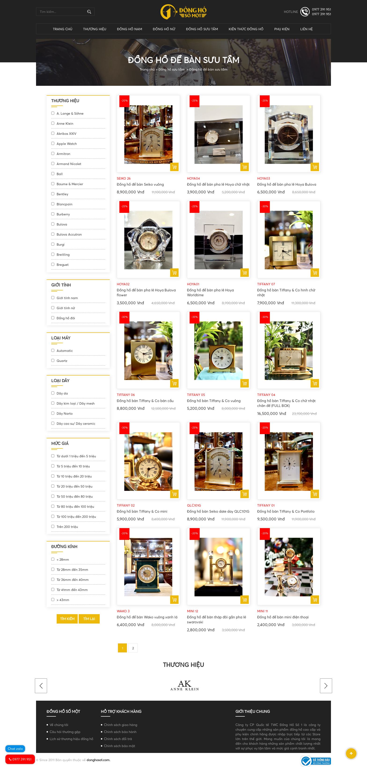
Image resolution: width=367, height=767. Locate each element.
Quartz (62, 361)
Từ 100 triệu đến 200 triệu (76, 517)
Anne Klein (65, 123)
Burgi (61, 244)
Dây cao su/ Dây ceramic (76, 423)
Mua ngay (174, 167)
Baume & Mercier (70, 184)
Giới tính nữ (66, 308)
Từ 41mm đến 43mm (72, 590)
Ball (60, 174)
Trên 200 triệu (67, 527)
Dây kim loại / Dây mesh (76, 403)
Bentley (62, 194)
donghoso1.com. (98, 760)
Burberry (63, 214)
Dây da (62, 393)
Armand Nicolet (69, 164)
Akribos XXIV (66, 133)
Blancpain (64, 204)
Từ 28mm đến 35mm (72, 569)
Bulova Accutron (69, 234)
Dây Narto (65, 413)
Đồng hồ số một (63, 711)
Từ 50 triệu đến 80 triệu (75, 496)
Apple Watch (67, 144)
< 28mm (63, 559)
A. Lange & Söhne (70, 113)
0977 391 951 (321, 9)
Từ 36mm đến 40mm (73, 580)
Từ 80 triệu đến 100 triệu (75, 506)
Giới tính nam (67, 298)
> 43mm (63, 600)
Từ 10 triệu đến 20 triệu (74, 476)
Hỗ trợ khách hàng (121, 711)
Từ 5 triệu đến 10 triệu (73, 466)
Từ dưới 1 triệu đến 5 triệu (76, 456)
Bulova (62, 224)
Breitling (63, 254)
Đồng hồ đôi (66, 318)
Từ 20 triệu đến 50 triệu (74, 486)
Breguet (63, 265)
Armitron (63, 154)
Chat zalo (15, 749)
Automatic (65, 351)
